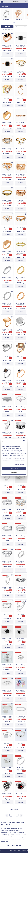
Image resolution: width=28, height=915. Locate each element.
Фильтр (7, 33)
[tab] (12, 28)
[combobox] (21, 33)
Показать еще (14, 816)
